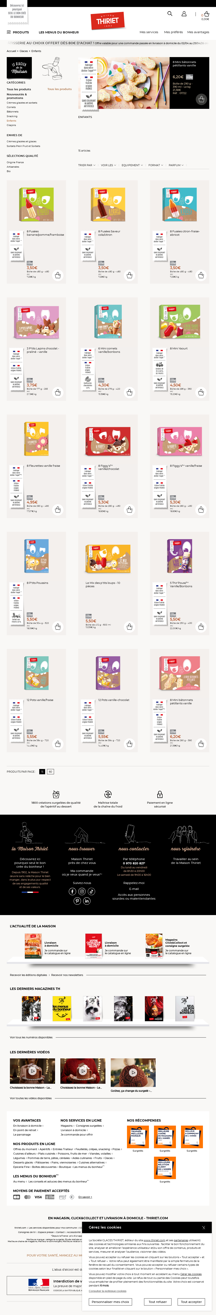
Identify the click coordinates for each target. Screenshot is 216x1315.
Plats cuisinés (46, 1153)
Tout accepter (191, 1302)
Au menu (19, 1181)
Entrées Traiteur (63, 1149)
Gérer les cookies (191, 1274)
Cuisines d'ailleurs (24, 1153)
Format (154, 165)
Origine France (15, 162)
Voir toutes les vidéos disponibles (31, 1098)
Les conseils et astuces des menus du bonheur (58, 1181)
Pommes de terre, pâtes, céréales (49, 1158)
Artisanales (13, 166)
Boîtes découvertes (44, 1167)
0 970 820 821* (134, 863)
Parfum (174, 165)
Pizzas (116, 1149)
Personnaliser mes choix (110, 1302)
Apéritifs (45, 1149)
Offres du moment (25, 1149)
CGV (81, 1227)
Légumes (19, 1158)
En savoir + (85, 1197)
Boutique (65, 1167)
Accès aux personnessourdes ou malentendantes (133, 896)
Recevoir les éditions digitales (28, 975)
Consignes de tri (27, 1232)
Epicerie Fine (21, 1167)
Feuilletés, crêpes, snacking (93, 1149)
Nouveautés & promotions (17, 96)
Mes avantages (198, 32)
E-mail (134, 889)
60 (50, 771)
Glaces (24, 51)
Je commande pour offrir (77, 1134)
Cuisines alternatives (92, 1162)
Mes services (149, 32)
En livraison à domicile (27, 1125)
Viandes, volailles (100, 1153)
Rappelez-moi (133, 883)
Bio (9, 171)
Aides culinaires (82, 1158)
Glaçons (11, 125)
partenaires (181, 1240)
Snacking (12, 116)
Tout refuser (158, 1302)
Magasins (67, 1125)
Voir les (107, 165)
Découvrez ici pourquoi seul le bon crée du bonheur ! (30, 863)
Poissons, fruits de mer (72, 1153)
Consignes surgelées (89, 1125)
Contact (60, 1232)
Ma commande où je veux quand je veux (82, 873)
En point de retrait (24, 1130)
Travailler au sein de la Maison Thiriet (186, 861)
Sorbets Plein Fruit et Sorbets (23, 146)
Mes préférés (173, 32)
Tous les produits (19, 89)
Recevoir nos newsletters (67, 975)
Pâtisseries (42, 1162)
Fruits (98, 1158)
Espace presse (46, 1232)
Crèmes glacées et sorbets (22, 102)
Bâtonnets (12, 111)
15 (42, 771)
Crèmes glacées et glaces (21, 141)
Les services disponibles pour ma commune (53, 1227)
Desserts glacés (23, 1162)
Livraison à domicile (73, 1130)
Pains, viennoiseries (63, 1162)
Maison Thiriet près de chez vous (82, 861)
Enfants (36, 51)
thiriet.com (20, 1227)
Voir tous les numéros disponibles (31, 1037)
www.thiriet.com (154, 1240)
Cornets (11, 107)
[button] (184, 14)
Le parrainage (22, 1134)
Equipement (131, 165)
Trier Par (85, 165)
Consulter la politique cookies (107, 1291)
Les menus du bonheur (59, 32)
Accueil (11, 51)
